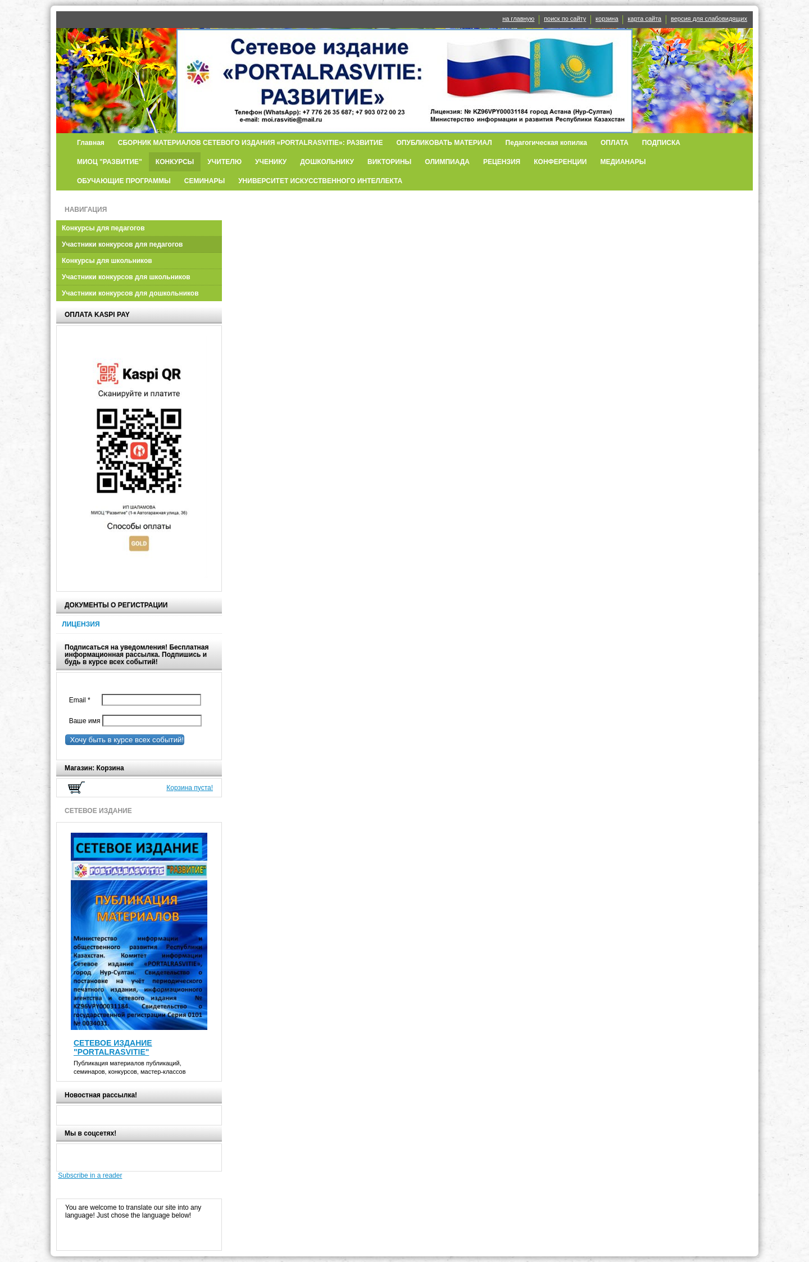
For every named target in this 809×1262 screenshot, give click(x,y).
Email (82, 700)
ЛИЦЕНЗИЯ (80, 624)
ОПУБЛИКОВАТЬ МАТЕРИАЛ (444, 143)
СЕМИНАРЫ (204, 181)
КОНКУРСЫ (175, 162)
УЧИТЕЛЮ (224, 162)
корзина (607, 18)
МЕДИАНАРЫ (623, 162)
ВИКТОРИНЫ (389, 162)
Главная (90, 143)
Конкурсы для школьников (107, 261)
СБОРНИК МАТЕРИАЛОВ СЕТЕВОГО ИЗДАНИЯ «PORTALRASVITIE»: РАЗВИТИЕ (250, 143)
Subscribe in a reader (90, 1175)
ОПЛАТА (615, 143)
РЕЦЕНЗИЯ (501, 162)
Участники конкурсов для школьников (126, 277)
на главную (518, 18)
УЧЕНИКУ (271, 162)
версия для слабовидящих (709, 18)
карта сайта (644, 18)
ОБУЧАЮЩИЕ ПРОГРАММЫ (124, 181)
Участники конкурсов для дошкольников (130, 293)
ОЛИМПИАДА (447, 162)
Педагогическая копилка (546, 143)
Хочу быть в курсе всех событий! (125, 740)
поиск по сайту (565, 18)
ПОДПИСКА (661, 143)
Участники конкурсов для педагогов (122, 244)
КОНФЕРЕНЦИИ (560, 162)
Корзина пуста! (189, 788)
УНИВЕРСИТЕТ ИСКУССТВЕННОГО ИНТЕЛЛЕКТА (320, 181)
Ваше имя (82, 721)
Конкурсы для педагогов (103, 228)
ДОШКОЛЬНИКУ (327, 162)
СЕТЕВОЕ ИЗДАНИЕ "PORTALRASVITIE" (113, 1047)
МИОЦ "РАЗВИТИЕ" (109, 162)
